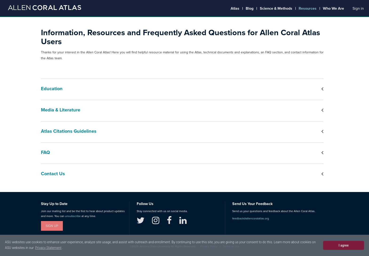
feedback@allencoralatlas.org (250, 218)
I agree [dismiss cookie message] (344, 245)
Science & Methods (276, 8)
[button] (358, 8)
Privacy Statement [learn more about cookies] (48, 248)
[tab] (182, 89)
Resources (308, 8)
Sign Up (52, 226)
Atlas (235, 8)
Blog (249, 8)
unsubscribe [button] (73, 216)
